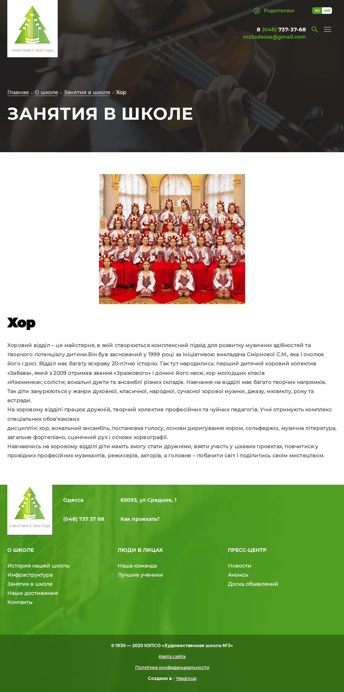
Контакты (20, 602)
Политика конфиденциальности (172, 667)
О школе (46, 92)
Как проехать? (140, 519)
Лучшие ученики (140, 575)
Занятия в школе (87, 92)
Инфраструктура (30, 575)
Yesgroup (186, 678)
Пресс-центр (247, 550)
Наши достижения (32, 593)
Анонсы (238, 575)
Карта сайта (172, 656)
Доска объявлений (253, 584)
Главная (18, 92)
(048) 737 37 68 (83, 519)
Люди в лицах (140, 550)
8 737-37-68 (281, 29)
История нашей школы (38, 565)
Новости (239, 565)
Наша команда (137, 565)
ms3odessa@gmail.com (274, 37)
